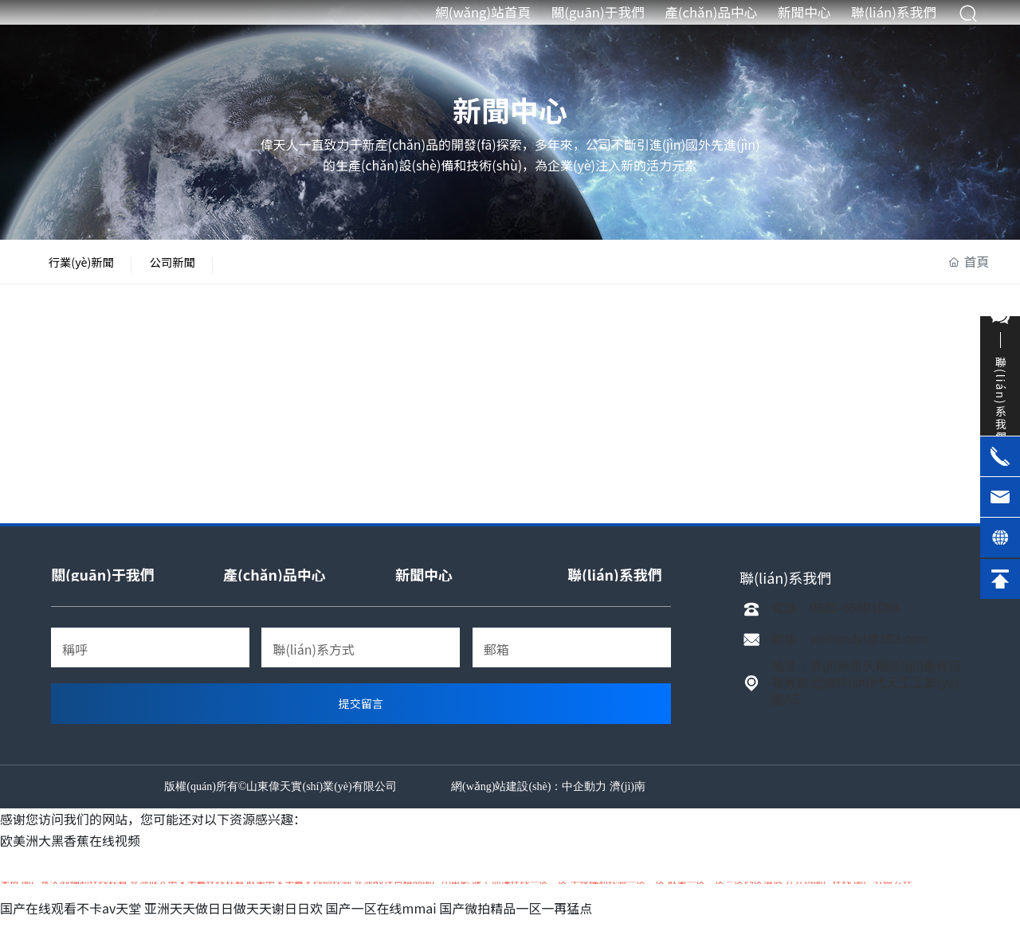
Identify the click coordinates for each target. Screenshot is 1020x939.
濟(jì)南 (627, 806)
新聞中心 (510, 109)
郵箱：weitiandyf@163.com (849, 659)
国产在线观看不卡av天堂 (70, 927)
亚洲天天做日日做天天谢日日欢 (233, 927)
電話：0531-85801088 (835, 628)
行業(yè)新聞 (94, 271)
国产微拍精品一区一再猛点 (515, 927)
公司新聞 (212, 271)
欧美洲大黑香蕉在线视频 (70, 860)
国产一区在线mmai (381, 927)
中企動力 (584, 806)
